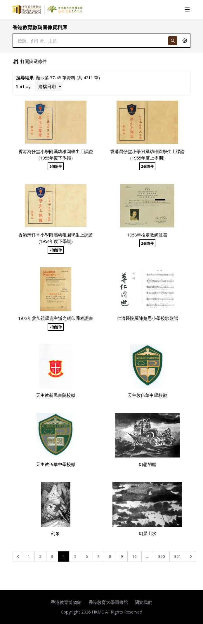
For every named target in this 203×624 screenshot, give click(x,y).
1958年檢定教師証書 (147, 235)
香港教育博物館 (66, 602)
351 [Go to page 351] (177, 556)
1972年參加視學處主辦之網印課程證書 (55, 318)
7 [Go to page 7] (98, 556)
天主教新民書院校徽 (55, 395)
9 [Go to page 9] (122, 556)
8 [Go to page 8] (110, 556)
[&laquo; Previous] (18, 556)
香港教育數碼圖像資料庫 (40, 27)
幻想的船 (147, 464)
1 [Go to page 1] (29, 556)
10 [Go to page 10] (134, 556)
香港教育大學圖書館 (108, 602)
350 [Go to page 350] (161, 556)
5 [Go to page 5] (75, 556)
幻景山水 (147, 533)
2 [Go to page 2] (40, 556)
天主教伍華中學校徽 (147, 395)
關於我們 (143, 602)
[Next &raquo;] (191, 556)
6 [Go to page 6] (87, 556)
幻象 (55, 533)
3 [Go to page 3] (52, 556)
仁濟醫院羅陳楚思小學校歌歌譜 (147, 318)
